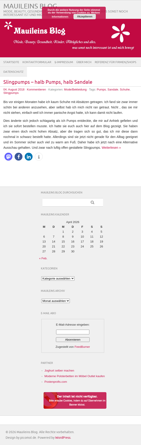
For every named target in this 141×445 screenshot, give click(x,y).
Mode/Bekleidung (75, 89)
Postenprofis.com (55, 381)
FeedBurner (82, 346)
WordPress (62, 437)
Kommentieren (36, 89)
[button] (8, 157)
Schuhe (125, 89)
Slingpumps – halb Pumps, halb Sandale (47, 82)
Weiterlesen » (111, 147)
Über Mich (83, 62)
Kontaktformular (36, 62)
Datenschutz (13, 71)
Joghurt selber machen (59, 370)
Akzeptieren (84, 16)
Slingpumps (11, 93)
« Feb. (43, 258)
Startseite (11, 62)
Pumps (101, 89)
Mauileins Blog (30, 6)
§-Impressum (64, 62)
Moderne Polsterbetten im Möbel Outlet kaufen (74, 376)
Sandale (113, 89)
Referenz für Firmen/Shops (115, 62)
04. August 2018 (13, 89)
